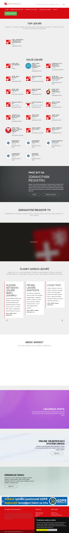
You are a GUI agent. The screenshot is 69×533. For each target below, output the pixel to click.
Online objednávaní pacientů (56, 515)
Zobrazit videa (33, 242)
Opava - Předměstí (15, 105)
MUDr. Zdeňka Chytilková (36, 128)
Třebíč (33, 92)
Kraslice (53, 130)
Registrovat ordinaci (51, 194)
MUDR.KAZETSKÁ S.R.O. (37, 77)
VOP (36, 516)
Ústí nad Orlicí (55, 143)
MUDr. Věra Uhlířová (35, 115)
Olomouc (33, 69)
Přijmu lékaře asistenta (33, 288)
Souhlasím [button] (39, 529)
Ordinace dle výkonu (31, 9)
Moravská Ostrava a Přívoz (37, 105)
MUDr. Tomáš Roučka (56, 103)
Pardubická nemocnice (15, 141)
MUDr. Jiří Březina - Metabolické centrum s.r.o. (17, 41)
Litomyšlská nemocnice (16, 154)
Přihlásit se (37, 515)
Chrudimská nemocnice (36, 141)
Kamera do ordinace (55, 513)
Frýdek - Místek (55, 80)
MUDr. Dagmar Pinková (36, 90)
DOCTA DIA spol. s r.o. (37, 103)
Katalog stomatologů (63, 17)
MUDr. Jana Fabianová (15, 90)
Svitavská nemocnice (35, 154)
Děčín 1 (13, 79)
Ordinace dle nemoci (45, 9)
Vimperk (13, 92)
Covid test (54, 285)
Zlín (12, 66)
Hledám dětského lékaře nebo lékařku (12, 290)
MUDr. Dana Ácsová (15, 77)
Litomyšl (13, 156)
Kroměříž (54, 67)
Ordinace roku (54, 512)
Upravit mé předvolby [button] (52, 529)
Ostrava (13, 119)
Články (55, 9)
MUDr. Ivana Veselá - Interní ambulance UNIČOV (17, 129)
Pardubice (14, 143)
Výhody (34, 194)
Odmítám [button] (44, 529)
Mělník (13, 43)
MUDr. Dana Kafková (55, 115)
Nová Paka (54, 105)
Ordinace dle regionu (16, 9)
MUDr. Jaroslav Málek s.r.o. (57, 128)
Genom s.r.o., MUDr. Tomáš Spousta (16, 116)
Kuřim (33, 130)
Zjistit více (56, 453)
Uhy (32, 79)
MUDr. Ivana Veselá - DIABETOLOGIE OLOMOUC (36, 65)
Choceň (33, 118)
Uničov (13, 133)
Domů (7, 9)
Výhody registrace (39, 513)
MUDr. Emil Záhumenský (16, 64)
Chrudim (33, 143)
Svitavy (33, 156)
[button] (6, 320)
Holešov (53, 93)
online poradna (10, 13)
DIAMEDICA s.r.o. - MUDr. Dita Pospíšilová (57, 65)
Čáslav (53, 118)
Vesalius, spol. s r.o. (17, 103)
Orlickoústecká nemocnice (57, 141)
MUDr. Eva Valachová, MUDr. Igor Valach (57, 78)
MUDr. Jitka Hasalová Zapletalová (56, 91)
